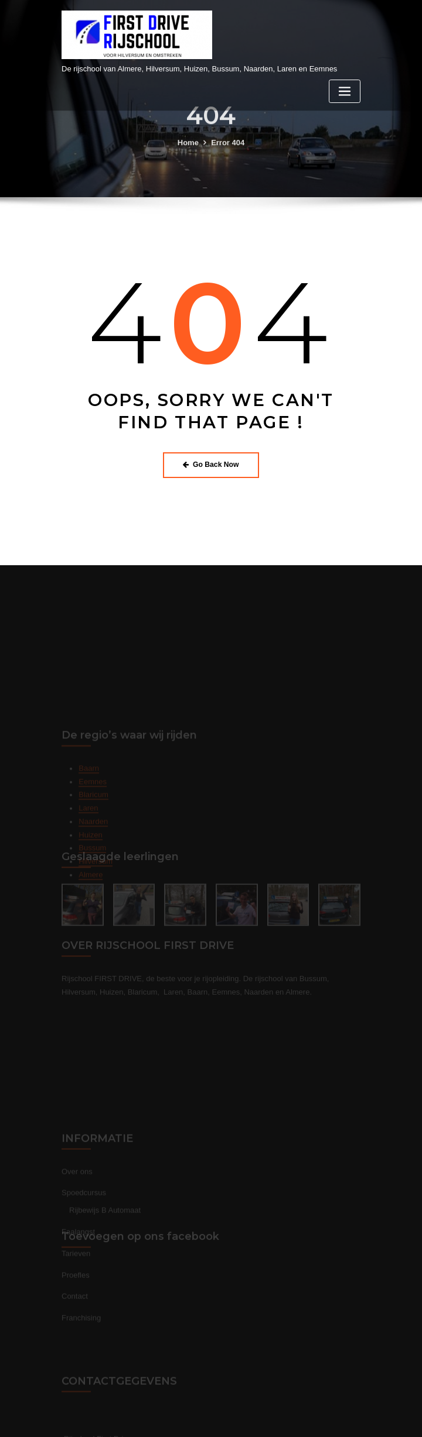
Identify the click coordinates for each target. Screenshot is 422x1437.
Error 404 (227, 152)
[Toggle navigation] (344, 92)
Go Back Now (211, 464)
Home (188, 152)
